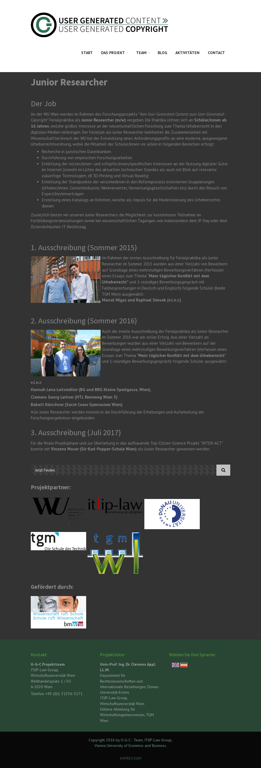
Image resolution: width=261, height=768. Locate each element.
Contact (216, 52)
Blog (162, 52)
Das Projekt (113, 52)
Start (87, 52)
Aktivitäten (187, 52)
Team (141, 52)
